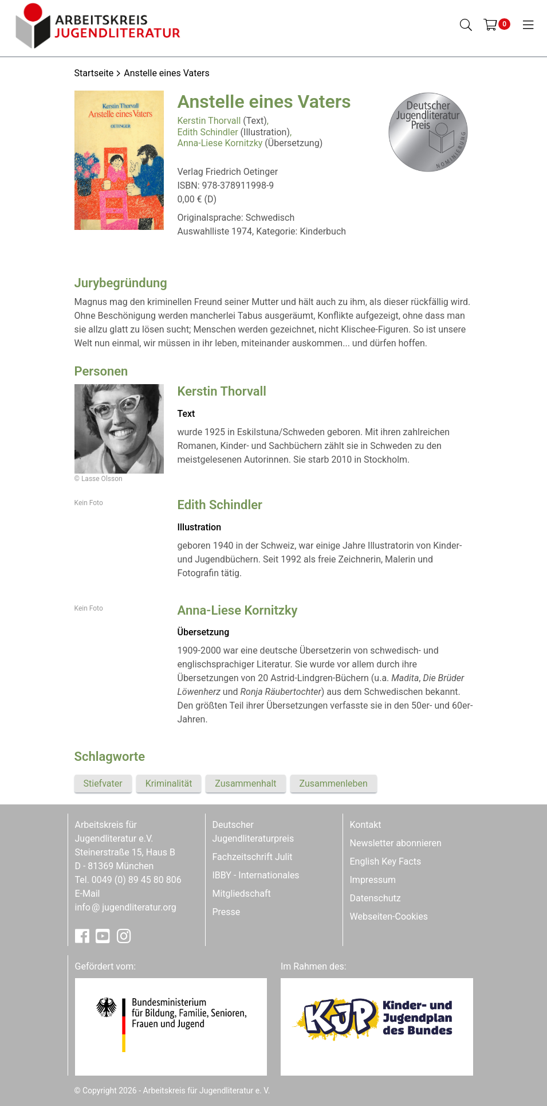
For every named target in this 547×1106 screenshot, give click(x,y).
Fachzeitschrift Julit (252, 856)
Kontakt (365, 824)
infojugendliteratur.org (125, 907)
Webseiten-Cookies (389, 916)
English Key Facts (386, 861)
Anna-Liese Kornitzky (220, 143)
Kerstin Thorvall (209, 120)
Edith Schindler (208, 132)
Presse (226, 911)
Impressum (373, 879)
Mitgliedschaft (241, 893)
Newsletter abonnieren (396, 843)
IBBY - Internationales (256, 875)
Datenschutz (375, 898)
